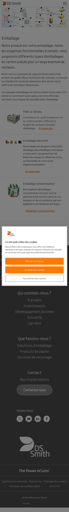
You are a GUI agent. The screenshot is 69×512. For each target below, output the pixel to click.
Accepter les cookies (34, 269)
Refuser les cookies (34, 261)
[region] (34, 256)
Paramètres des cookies (34, 278)
